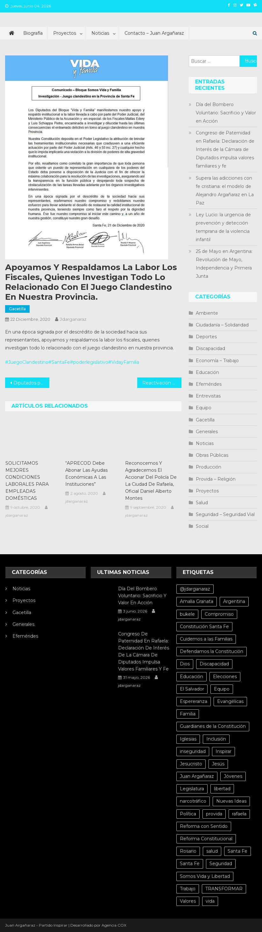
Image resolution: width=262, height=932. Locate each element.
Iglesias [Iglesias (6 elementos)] (188, 739)
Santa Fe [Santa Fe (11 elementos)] (190, 863)
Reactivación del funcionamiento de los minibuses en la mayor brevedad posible (161, 383)
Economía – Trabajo (217, 360)
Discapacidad (210, 348)
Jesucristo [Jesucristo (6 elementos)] (191, 764)
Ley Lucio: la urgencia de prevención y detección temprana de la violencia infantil (223, 227)
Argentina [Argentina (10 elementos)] (234, 601)
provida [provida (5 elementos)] (214, 814)
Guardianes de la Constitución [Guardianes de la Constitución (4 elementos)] (213, 726)
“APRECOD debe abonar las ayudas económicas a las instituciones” (86, 473)
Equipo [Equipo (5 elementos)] (222, 689)
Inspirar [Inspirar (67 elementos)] (223, 751)
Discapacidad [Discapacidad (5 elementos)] (214, 664)
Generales (207, 431)
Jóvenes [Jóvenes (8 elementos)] (233, 776)
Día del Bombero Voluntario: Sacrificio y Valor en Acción (226, 113)
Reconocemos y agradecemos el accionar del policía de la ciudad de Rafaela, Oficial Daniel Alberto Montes (151, 480)
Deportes (206, 337)
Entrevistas (208, 396)
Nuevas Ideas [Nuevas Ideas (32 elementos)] (231, 801)
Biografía (33, 33)
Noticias (100, 33)
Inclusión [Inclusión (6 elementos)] (216, 739)
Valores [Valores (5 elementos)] (188, 901)
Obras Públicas (212, 455)
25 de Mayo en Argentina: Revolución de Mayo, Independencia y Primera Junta (224, 263)
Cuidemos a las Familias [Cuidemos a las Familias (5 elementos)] (206, 639)
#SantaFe (59, 362)
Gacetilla (17, 308)
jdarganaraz (73, 319)
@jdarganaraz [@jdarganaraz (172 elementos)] (195, 589)
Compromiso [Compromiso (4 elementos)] (219, 614)
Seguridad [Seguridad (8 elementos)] (220, 863)
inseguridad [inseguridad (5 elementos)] (193, 751)
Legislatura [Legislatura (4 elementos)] (192, 789)
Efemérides (209, 384)
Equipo (203, 408)
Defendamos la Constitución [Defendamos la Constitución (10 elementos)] (211, 651)
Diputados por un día (31, 383)
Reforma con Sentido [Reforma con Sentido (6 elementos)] (204, 826)
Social (202, 526)
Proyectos (64, 33)
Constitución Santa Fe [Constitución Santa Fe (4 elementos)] (204, 626)
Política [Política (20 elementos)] (188, 814)
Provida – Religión (216, 479)
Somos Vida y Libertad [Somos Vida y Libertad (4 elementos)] (205, 876)
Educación (207, 372)
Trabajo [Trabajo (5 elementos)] (187, 889)
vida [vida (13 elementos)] (210, 901)
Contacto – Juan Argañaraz (154, 33)
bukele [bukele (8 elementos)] (187, 614)
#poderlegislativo (89, 362)
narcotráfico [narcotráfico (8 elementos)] (193, 801)
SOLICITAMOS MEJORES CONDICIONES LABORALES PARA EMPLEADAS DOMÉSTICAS (27, 480)
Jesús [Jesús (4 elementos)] (218, 764)
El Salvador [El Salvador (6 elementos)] (192, 689)
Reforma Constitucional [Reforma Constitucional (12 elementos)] (206, 839)
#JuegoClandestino (26, 362)
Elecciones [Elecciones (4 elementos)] (225, 676)
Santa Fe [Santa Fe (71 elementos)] (237, 851)
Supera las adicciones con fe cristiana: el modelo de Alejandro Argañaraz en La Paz (225, 190)
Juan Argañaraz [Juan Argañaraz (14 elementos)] (197, 776)
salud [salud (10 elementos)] (212, 851)
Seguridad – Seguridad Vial (225, 514)
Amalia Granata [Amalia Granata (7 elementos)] (196, 601)
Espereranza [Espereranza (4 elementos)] (193, 701)
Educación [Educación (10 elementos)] (191, 676)
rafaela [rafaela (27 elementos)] (239, 814)
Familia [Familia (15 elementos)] (187, 714)
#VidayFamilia (123, 362)
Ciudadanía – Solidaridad (222, 325)
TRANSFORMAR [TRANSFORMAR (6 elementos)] (224, 889)
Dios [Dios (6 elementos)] (185, 664)
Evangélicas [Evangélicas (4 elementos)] (230, 701)
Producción (208, 467)
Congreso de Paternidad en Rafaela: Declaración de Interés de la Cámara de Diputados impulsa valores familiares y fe (225, 149)
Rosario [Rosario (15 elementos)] (188, 851)
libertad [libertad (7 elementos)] (222, 789)
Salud (202, 502)
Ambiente (207, 313)
